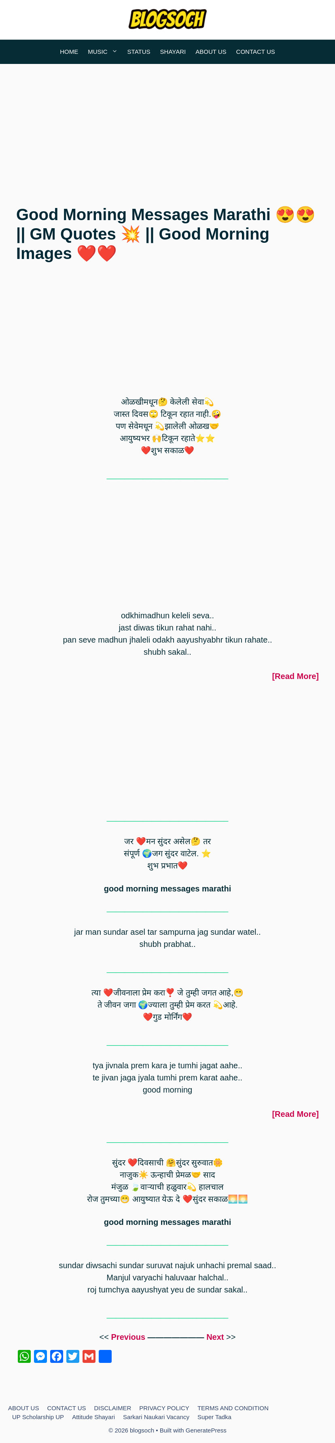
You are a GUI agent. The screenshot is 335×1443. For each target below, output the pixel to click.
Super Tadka (214, 1416)
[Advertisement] (167, 128)
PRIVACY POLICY (164, 1408)
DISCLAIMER (112, 1408)
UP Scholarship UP (38, 1416)
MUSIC (105, 52)
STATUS (139, 51)
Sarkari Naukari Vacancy (156, 1416)
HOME (69, 51)
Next (215, 1337)
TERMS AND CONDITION (233, 1408)
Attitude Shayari (93, 1416)
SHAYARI (173, 51)
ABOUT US (210, 51)
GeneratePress (206, 1430)
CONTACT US (255, 51)
